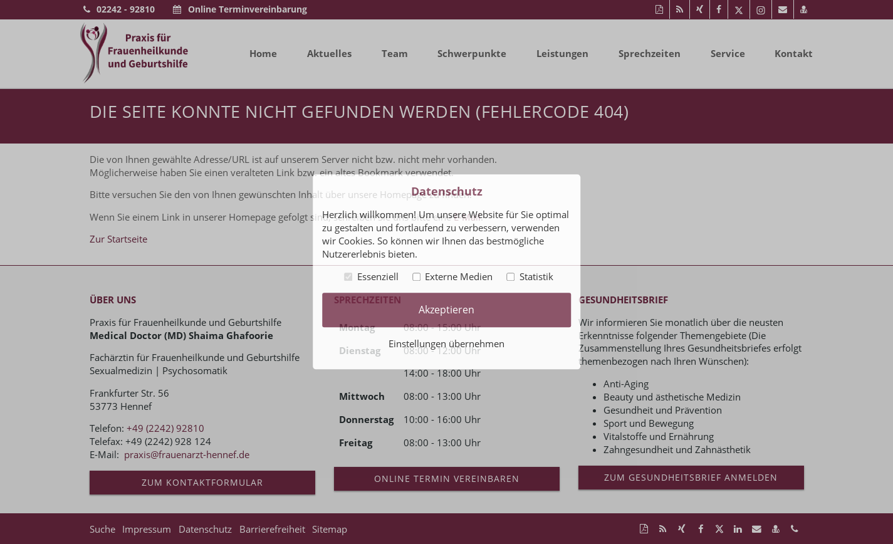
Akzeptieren (446, 309)
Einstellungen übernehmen (446, 344)
